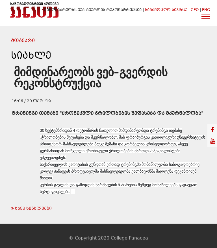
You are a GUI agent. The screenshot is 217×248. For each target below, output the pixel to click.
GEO (195, 10)
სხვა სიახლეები (31, 208)
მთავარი (23, 40)
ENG (206, 10)
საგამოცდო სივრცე (166, 10)
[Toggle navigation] (205, 16)
